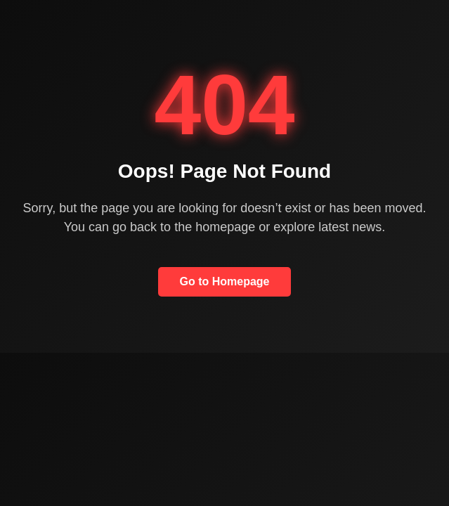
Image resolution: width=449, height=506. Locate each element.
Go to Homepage (224, 281)
